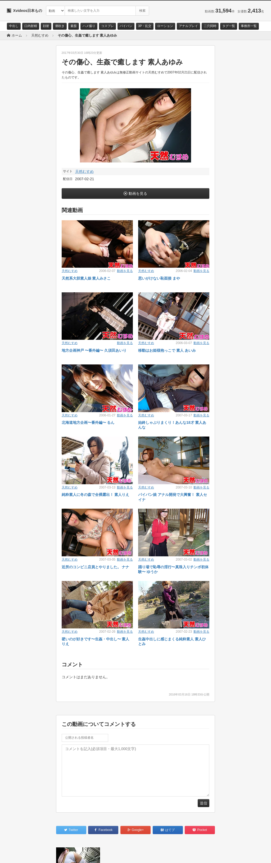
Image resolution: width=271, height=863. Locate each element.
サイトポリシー (46, 854)
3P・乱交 (145, 26)
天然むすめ (84, 171)
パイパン (126, 26)
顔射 (46, 26)
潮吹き (60, 26)
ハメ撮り (89, 26)
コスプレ (107, 26)
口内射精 (30, 26)
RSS (67, 854)
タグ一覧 (228, 26)
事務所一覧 (249, 26)
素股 (73, 26)
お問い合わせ (20, 854)
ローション (165, 26)
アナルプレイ (188, 26)
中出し (14, 26)
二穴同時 (210, 26)
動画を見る (138, 193)
